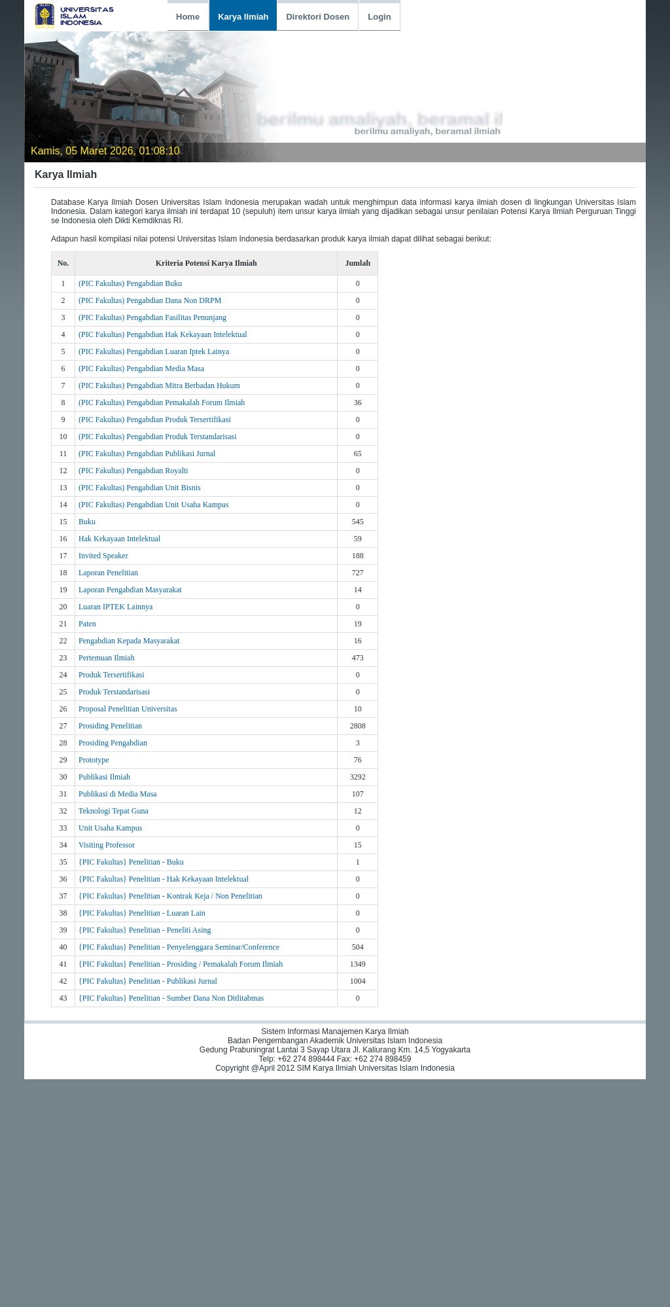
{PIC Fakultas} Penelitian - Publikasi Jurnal (148, 981)
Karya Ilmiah (243, 17)
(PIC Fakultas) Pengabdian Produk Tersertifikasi (155, 419)
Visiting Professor (107, 845)
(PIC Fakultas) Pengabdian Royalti (133, 470)
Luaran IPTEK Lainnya (115, 606)
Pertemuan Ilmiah (107, 657)
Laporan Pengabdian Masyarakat (130, 589)
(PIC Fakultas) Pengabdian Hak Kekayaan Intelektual (163, 334)
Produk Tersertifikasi (112, 674)
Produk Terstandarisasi (114, 691)
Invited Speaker (103, 555)
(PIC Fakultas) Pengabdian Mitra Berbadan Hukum (159, 385)
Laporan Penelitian (108, 572)
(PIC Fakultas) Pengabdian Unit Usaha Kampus (154, 504)
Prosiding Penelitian (110, 725)
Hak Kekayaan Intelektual (119, 538)
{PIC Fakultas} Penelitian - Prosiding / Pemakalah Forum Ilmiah (181, 964)
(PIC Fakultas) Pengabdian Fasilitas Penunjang (152, 317)
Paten (87, 623)
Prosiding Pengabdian (113, 742)
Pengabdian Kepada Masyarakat (129, 640)
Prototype (94, 759)
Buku (87, 521)
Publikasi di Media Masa (118, 793)
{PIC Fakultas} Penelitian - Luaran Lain (142, 913)
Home (188, 17)
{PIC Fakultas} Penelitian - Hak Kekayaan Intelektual (164, 879)
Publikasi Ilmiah (104, 776)
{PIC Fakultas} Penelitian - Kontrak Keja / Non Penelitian (170, 896)
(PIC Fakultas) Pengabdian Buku (130, 283)
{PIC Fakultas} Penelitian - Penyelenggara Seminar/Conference (179, 947)
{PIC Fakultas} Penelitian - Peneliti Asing (145, 930)
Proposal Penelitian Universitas (128, 708)
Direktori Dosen (317, 17)
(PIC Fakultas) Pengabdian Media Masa (141, 368)
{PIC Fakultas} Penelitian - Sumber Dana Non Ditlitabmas (171, 998)
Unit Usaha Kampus (110, 828)
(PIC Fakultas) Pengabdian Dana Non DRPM (150, 300)
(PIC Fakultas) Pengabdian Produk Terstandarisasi (158, 436)
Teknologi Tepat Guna (114, 810)
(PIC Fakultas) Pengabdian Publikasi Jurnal (147, 453)
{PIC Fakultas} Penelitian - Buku (131, 862)
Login (379, 17)
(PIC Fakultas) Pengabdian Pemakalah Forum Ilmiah (162, 402)
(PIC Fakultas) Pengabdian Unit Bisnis (140, 487)
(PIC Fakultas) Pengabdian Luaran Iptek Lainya (154, 351)
